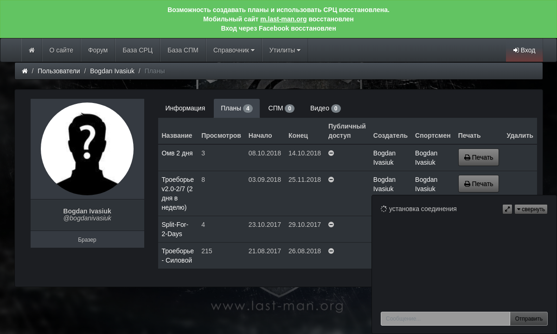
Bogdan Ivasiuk (112, 71)
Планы (236, 108)
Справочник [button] (234, 50)
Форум (98, 50)
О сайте (61, 50)
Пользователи (59, 71)
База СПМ (182, 50)
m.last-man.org (283, 19)
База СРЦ (137, 50)
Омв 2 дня (177, 153)
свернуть (531, 209)
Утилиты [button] (285, 50)
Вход (524, 50)
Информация (185, 108)
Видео (325, 108)
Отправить (529, 318)
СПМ (282, 108)
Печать (478, 157)
